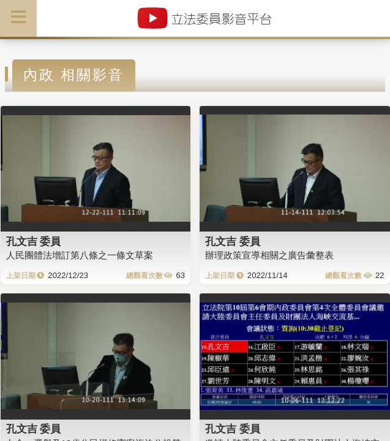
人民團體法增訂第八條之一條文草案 (79, 255)
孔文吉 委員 (33, 241)
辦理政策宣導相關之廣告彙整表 (269, 255)
